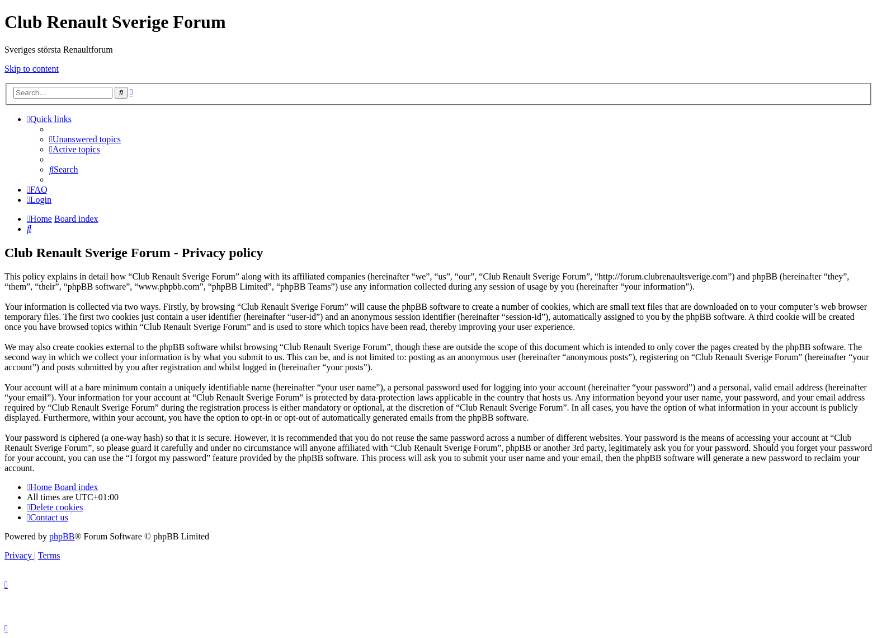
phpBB (61, 536)
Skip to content (31, 68)
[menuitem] (85, 139)
